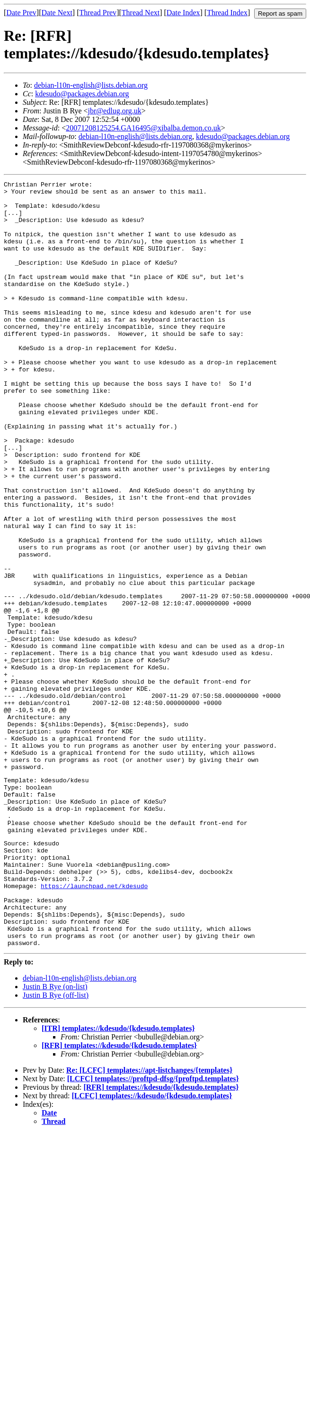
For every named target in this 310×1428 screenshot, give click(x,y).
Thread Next (140, 13)
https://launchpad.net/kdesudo (94, 1024)
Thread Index (227, 13)
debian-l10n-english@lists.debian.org (91, 85)
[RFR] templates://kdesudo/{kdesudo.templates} (119, 1195)
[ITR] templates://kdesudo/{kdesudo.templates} (118, 1178)
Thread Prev (97, 13)
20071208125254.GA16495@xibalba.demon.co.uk (143, 128)
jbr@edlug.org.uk (115, 111)
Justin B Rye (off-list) (56, 1145)
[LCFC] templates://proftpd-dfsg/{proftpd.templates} (153, 1228)
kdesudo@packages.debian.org (82, 94)
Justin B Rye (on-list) (55, 1136)
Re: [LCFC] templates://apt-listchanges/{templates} (149, 1219)
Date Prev (21, 13)
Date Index (183, 13)
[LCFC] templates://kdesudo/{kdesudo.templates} (152, 1245)
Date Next (57, 13)
